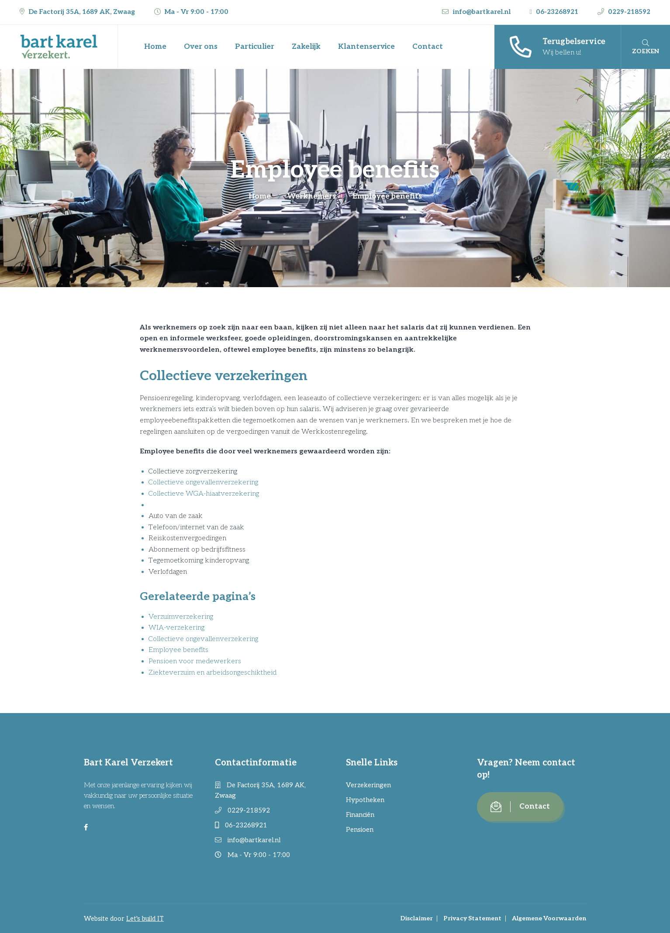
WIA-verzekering (176, 628)
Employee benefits (178, 650)
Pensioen (359, 830)
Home (155, 46)
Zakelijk (306, 46)
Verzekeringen (368, 785)
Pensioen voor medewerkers (195, 661)
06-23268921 (555, 12)
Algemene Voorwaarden (549, 918)
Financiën (360, 815)
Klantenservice (366, 46)
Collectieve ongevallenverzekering (203, 482)
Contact (427, 46)
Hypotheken (365, 800)
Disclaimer (416, 918)
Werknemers (311, 196)
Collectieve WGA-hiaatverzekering (204, 494)
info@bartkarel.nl (477, 12)
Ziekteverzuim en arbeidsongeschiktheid (212, 673)
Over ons (201, 46)
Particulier (254, 46)
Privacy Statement (472, 918)
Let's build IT (145, 919)
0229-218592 (623, 12)
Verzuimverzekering (181, 617)
